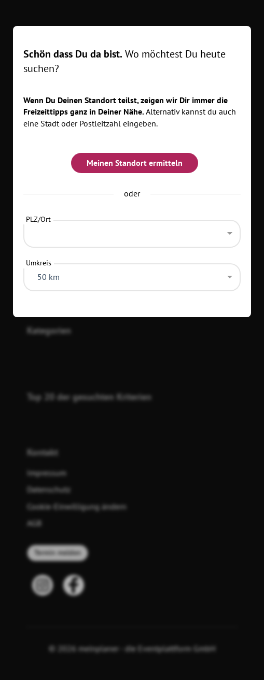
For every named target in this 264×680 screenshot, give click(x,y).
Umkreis (38, 262)
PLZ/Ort (38, 219)
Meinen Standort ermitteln (135, 163)
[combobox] (131, 231)
